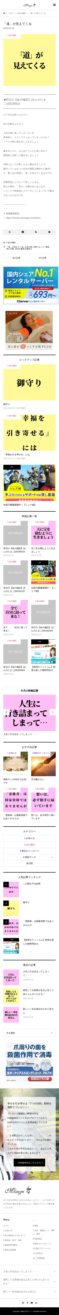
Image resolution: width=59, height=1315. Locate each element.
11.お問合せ (38, 1253)
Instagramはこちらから (29, 1162)
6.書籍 (35, 1226)
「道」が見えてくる (14, 247)
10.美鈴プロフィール (42, 1248)
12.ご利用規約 (39, 1258)
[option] (29, 715)
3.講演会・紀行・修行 (12, 1240)
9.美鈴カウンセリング (42, 1244)
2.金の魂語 (11, 242)
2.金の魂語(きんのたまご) (14, 1235)
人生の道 (28, 247)
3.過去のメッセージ (29, 851)
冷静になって (38, 247)
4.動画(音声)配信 (10, 1245)
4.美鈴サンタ (29, 857)
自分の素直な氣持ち (23, 249)
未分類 (29, 863)
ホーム (6, 1226)
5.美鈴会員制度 (9, 1250)
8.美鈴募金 (37, 1239)
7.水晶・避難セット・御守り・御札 (44, 1232)
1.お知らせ (29, 838)
